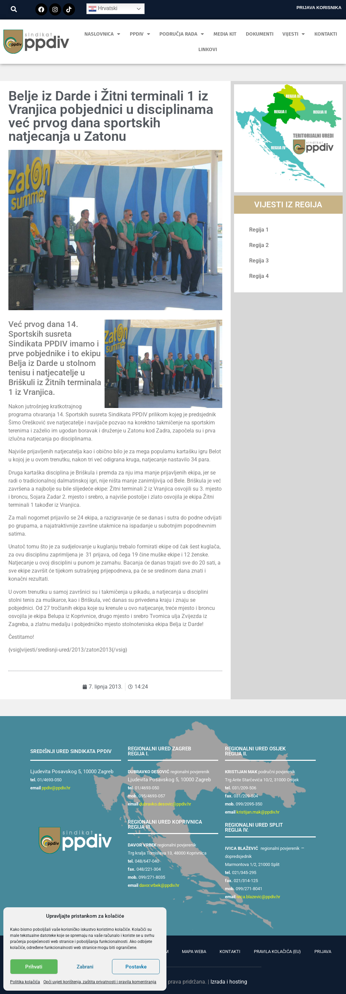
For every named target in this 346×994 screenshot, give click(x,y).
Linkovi (207, 49)
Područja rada (181, 34)
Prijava (322, 951)
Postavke (136, 967)
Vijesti (293, 34)
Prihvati (33, 967)
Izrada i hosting (228, 982)
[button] (14, 8)
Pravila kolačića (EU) (277, 951)
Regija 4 (259, 276)
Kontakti (325, 34)
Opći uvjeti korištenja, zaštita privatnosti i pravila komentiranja (99, 982)
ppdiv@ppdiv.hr (56, 787)
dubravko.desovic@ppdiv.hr (165, 803)
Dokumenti (259, 34)
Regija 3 (259, 260)
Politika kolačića (25, 982)
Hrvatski (102, 9)
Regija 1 (259, 229)
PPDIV (140, 34)
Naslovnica (102, 34)
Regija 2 (259, 245)
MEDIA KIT (225, 34)
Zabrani (85, 967)
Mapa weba (194, 951)
